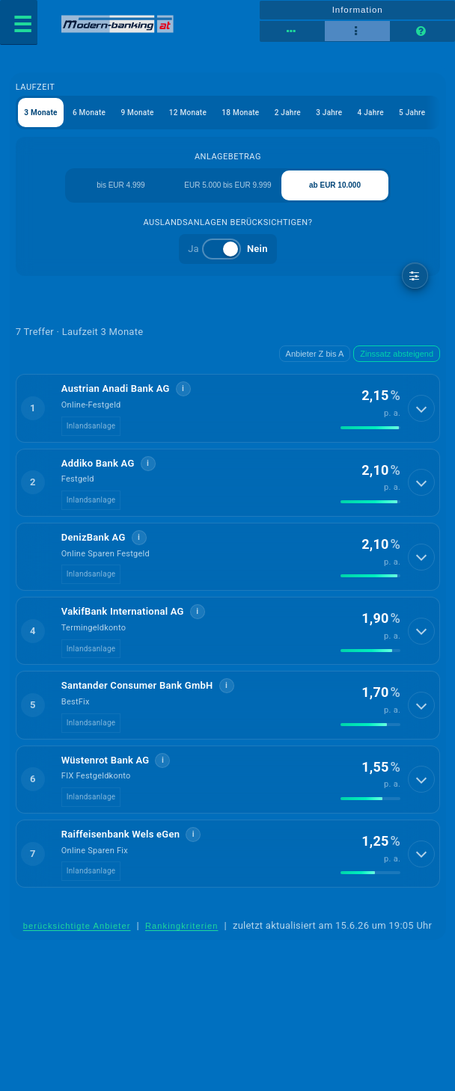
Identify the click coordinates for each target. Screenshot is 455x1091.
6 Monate (89, 112)
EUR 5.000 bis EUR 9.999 (227, 185)
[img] (370, 427)
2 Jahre (288, 112)
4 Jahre (371, 112)
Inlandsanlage (91, 426)
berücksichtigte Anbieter (77, 925)
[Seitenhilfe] (422, 31)
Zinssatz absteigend (396, 353)
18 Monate (240, 112)
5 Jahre (412, 112)
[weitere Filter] (415, 275)
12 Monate (188, 112)
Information (357, 9)
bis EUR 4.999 (120, 185)
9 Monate (136, 112)
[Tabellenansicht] (292, 31)
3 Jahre (329, 112)
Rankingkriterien (182, 925)
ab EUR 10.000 (335, 185)
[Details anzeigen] (421, 408)
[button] (227, 408)
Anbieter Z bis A (315, 353)
